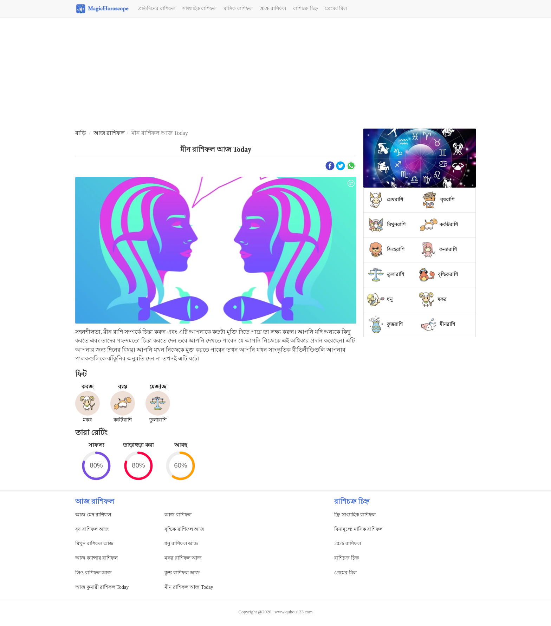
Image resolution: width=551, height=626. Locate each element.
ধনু (390, 299)
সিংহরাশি (395, 249)
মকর (442, 299)
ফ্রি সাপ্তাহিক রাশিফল (355, 514)
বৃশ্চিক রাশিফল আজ (184, 529)
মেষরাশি (395, 199)
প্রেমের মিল (336, 8)
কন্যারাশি (448, 249)
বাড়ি (80, 133)
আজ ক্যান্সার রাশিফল (96, 558)
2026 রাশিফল (273, 8)
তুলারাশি (395, 274)
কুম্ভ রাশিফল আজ (182, 572)
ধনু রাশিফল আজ (181, 543)
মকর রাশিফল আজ (183, 558)
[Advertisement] (275, 74)
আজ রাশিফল (109, 133)
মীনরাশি (447, 324)
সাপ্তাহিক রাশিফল (199, 8)
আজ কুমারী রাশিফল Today (102, 587)
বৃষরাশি (447, 199)
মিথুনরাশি (396, 224)
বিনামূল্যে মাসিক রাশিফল (358, 529)
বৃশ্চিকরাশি (448, 274)
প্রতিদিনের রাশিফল (156, 8)
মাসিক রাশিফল (238, 8)
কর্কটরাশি (449, 224)
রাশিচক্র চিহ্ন (305, 8)
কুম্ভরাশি (395, 324)
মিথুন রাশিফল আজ (94, 543)
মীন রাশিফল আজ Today (188, 587)
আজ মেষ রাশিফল (93, 514)
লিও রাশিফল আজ (93, 572)
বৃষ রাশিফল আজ (92, 529)
